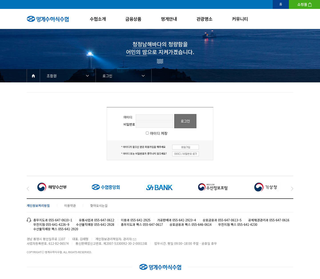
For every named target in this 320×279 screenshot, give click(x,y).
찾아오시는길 (99, 205)
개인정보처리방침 (38, 205)
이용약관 (70, 205)
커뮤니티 (240, 19)
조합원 (52, 75)
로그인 (107, 75)
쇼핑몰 (302, 4)
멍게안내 (169, 19)
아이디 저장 (159, 133)
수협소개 (98, 19)
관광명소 (204, 19)
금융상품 (133, 19)
